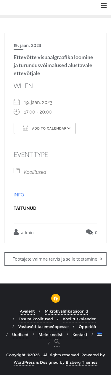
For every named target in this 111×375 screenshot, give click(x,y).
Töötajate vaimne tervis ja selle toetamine (55, 259)
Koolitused (35, 172)
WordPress (24, 362)
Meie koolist (50, 334)
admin (24, 232)
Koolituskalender (79, 318)
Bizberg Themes (81, 362)
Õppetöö (87, 326)
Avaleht (27, 311)
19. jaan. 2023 (27, 45)
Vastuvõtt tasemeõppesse (43, 326)
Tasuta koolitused (36, 318)
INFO (19, 195)
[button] (57, 342)
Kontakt (80, 334)
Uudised (20, 334)
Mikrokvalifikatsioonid (66, 311)
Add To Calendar (45, 128)
